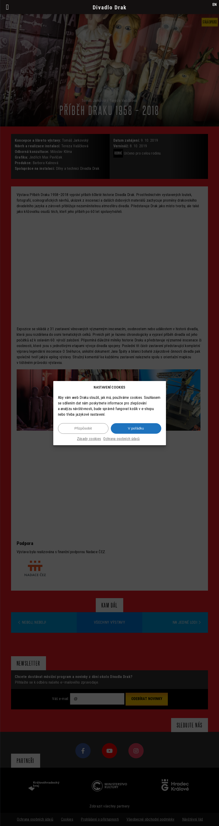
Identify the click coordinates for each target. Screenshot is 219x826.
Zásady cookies (89, 439)
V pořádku (136, 428)
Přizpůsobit (83, 428)
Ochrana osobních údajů (121, 439)
